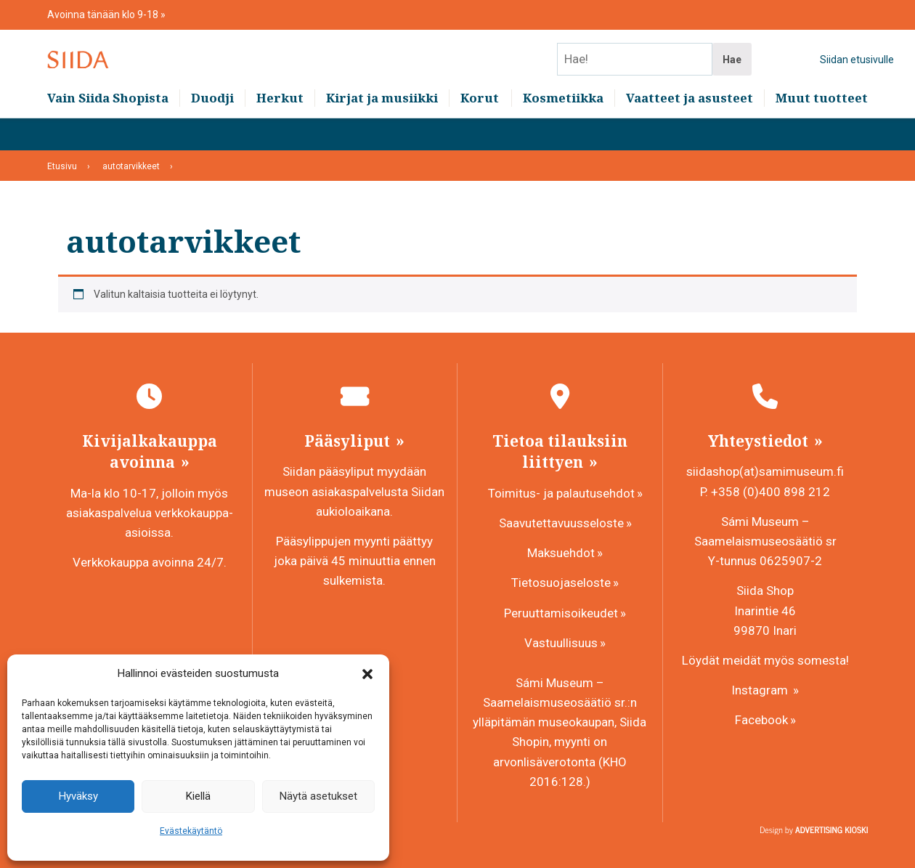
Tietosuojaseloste (561, 582)
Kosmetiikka (563, 131)
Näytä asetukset (318, 796)
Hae (732, 76)
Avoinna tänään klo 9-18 (103, 14)
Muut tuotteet (822, 131)
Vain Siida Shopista (107, 131)
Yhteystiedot (760, 441)
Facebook (761, 720)
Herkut (280, 131)
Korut (479, 131)
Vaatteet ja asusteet (689, 131)
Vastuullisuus (561, 643)
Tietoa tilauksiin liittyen (559, 451)
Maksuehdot (561, 552)
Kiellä (198, 796)
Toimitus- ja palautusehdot (561, 493)
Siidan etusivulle (857, 76)
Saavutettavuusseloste (561, 523)
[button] (367, 674)
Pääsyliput (349, 441)
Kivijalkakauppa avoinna (149, 451)
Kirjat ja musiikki (382, 131)
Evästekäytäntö (191, 831)
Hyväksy (78, 796)
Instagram (761, 690)
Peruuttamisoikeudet (561, 613)
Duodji (212, 131)
